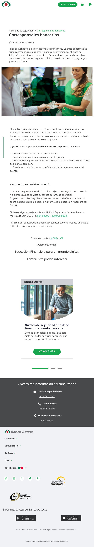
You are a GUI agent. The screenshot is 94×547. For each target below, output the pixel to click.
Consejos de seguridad (21, 31)
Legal (8, 460)
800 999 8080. (59, 216)
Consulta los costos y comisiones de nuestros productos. (47, 541)
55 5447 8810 (47, 409)
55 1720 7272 (47, 397)
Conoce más (47, 352)
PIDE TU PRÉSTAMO (68, 4)
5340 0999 (43, 216)
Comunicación (13, 446)
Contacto (10, 453)
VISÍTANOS (47, 421)
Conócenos (11, 439)
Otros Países (15, 468)
